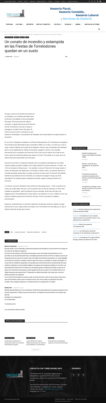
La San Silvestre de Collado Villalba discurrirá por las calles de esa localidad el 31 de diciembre (36, 342)
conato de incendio (20, 232)
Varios (27, 37)
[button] (99, 29)
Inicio (6, 34)
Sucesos (22, 37)
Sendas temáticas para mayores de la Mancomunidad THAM (91, 155)
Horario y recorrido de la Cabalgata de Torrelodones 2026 (90, 165)
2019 (11, 232)
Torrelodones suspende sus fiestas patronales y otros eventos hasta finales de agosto (14, 342)
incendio (44, 232)
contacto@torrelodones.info (52, 389)
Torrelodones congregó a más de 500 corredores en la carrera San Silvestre (91, 188)
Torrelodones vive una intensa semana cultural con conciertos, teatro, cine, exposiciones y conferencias (86, 218)
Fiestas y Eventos (13, 34)
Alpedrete (51, 338)
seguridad (17, 37)
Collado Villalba (31, 338)
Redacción (9, 56)
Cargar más (36, 349)
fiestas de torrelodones (33, 232)
